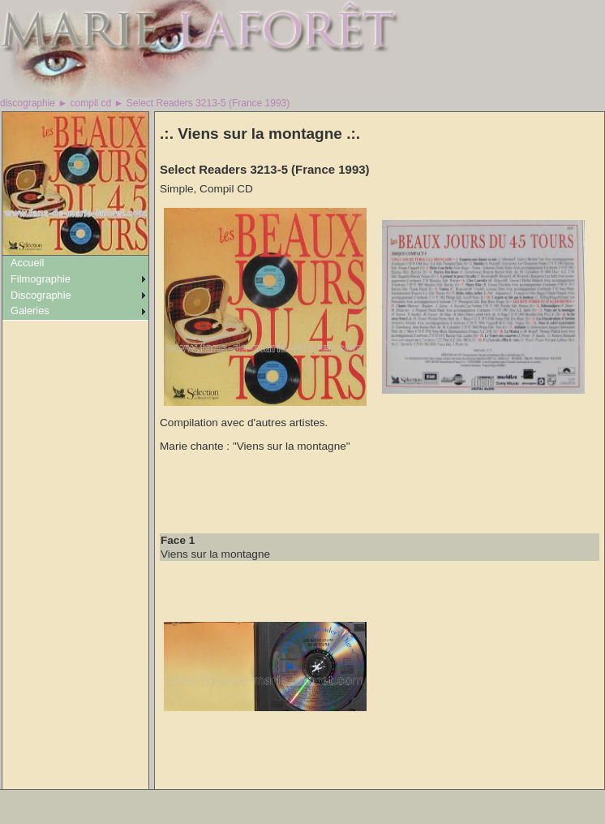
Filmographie (41, 279)
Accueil (27, 263)
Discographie (41, 295)
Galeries (30, 310)
